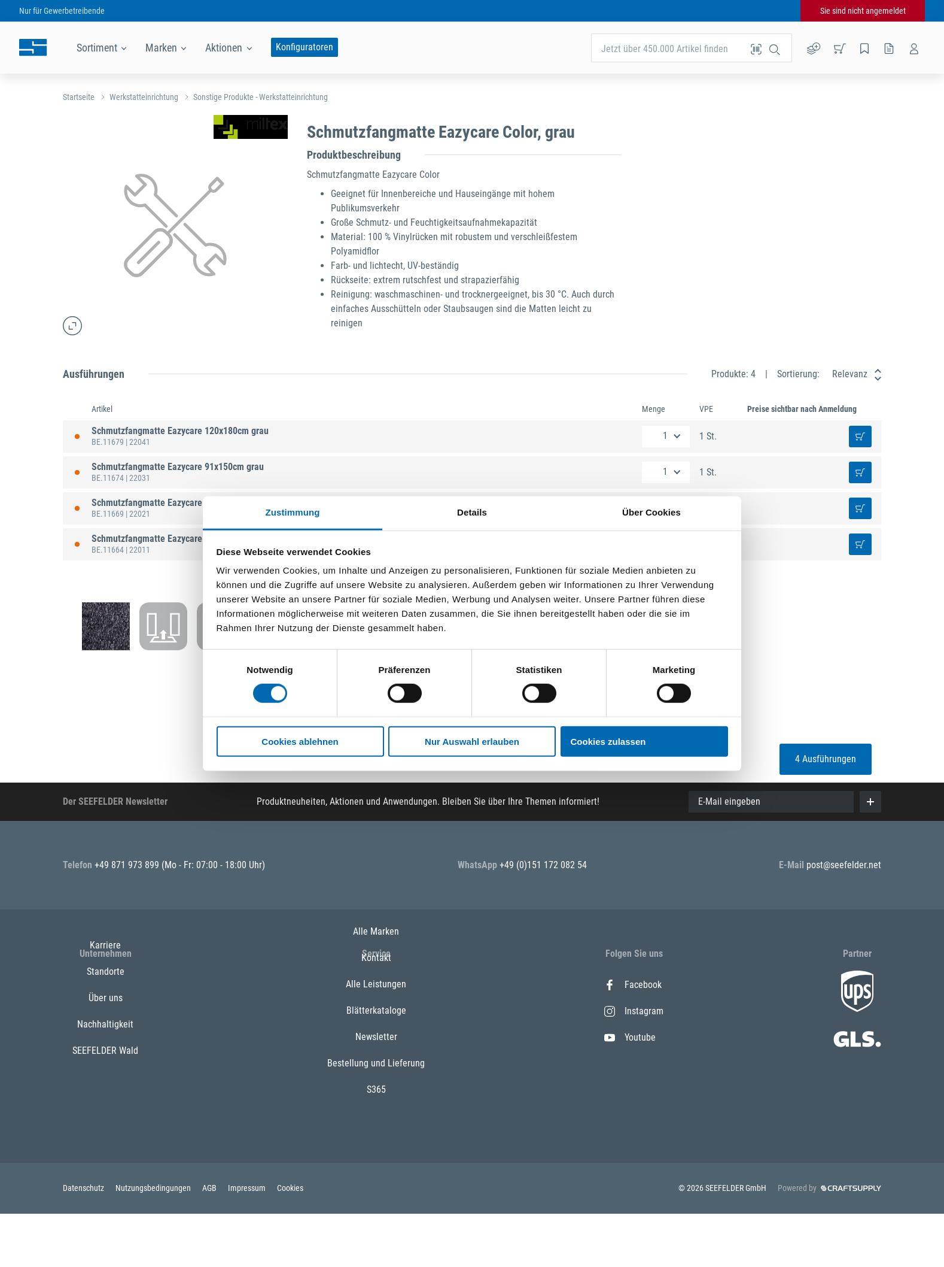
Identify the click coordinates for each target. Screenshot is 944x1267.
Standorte (105, 1011)
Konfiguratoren (304, 47)
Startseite (79, 97)
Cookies (290, 1241)
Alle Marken (376, 984)
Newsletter (376, 1090)
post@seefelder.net (843, 865)
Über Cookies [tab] (651, 512)
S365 (376, 1142)
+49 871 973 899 (128, 865)
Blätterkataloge (376, 1063)
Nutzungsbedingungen (154, 1241)
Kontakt (376, 1011)
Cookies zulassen (608, 741)
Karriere (105, 984)
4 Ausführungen (825, 759)
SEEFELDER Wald (105, 1090)
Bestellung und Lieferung (376, 1116)
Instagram (633, 1011)
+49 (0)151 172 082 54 (543, 865)
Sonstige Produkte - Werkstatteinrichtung (260, 97)
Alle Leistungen (376, 1037)
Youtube (630, 1037)
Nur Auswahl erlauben (472, 741)
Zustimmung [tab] (293, 512)
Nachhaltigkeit (105, 1063)
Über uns (106, 1037)
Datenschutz (84, 1241)
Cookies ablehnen (299, 741)
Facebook (633, 984)
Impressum (247, 1241)
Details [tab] (472, 512)
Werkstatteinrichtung (143, 97)
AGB (210, 1241)
